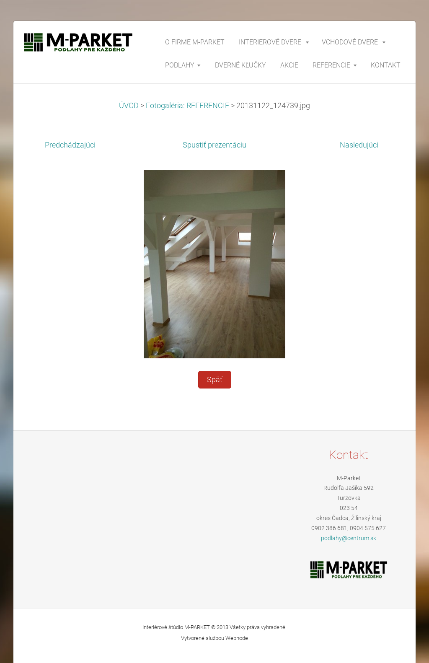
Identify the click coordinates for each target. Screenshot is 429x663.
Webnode (236, 638)
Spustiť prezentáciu (214, 145)
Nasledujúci (359, 145)
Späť (214, 380)
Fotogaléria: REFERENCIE (187, 105)
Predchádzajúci (70, 145)
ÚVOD (129, 105)
